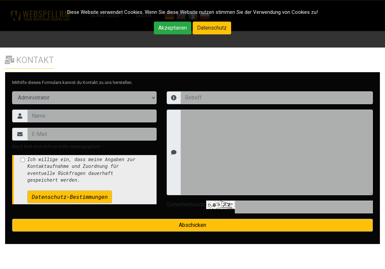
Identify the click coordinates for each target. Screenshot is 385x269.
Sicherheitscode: (186, 204)
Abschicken (192, 225)
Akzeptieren (172, 28)
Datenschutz (212, 28)
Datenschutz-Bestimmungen (70, 196)
